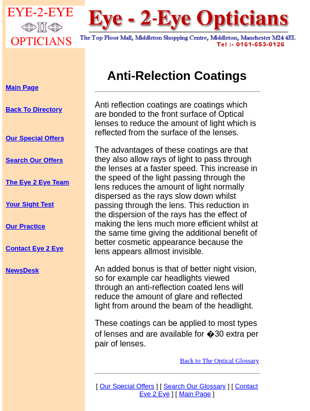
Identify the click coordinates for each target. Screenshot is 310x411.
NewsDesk (22, 270)
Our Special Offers (35, 138)
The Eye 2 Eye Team (37, 182)
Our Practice (25, 226)
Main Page (22, 87)
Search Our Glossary (194, 386)
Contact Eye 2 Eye (35, 248)
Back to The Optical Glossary (219, 360)
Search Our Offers (34, 160)
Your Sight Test (30, 204)
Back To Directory (34, 109)
